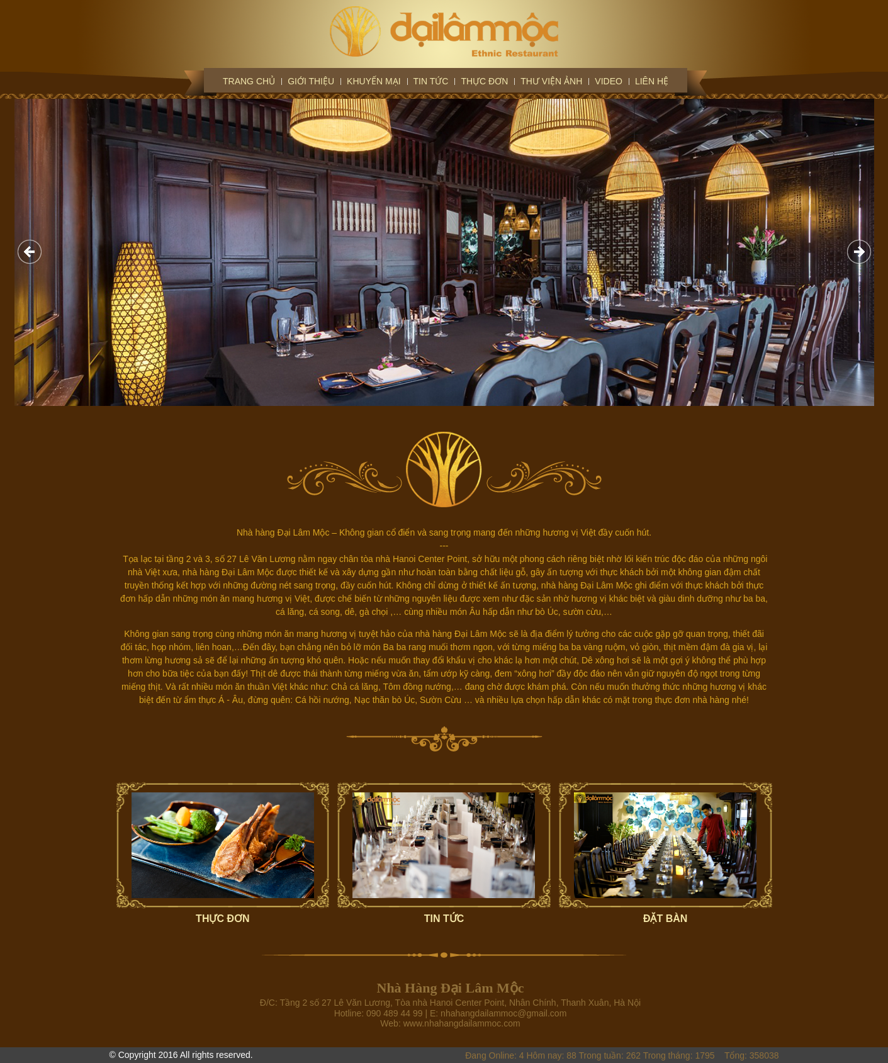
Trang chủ (249, 81)
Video (608, 81)
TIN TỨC (444, 918)
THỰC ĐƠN (222, 918)
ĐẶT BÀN (665, 918)
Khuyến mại (373, 81)
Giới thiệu (311, 81)
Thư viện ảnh (551, 81)
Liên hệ (651, 81)
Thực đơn (484, 81)
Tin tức (431, 81)
